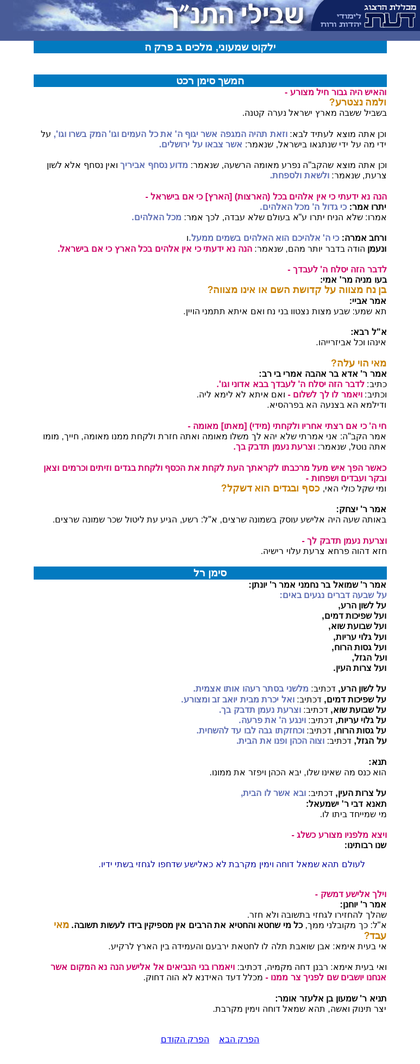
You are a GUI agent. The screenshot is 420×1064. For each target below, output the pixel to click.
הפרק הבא (239, 1039)
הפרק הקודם (185, 1039)
